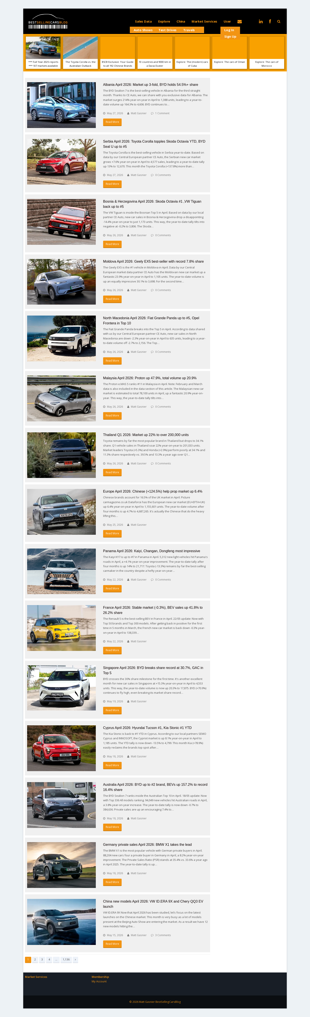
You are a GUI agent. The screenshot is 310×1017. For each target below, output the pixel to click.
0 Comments (163, 175)
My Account (99, 981)
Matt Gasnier (139, 113)
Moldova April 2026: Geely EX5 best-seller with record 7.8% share (153, 261)
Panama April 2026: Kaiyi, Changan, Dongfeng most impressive (151, 551)
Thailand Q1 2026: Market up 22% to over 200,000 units (146, 435)
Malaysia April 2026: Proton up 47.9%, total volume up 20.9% (150, 378)
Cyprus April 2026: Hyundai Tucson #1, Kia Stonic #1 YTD (147, 728)
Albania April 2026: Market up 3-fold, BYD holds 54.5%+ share (150, 84)
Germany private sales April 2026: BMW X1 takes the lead (147, 844)
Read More (112, 122)
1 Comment (162, 113)
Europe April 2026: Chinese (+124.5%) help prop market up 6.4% (152, 491)
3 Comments (163, 935)
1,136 (66, 959)
